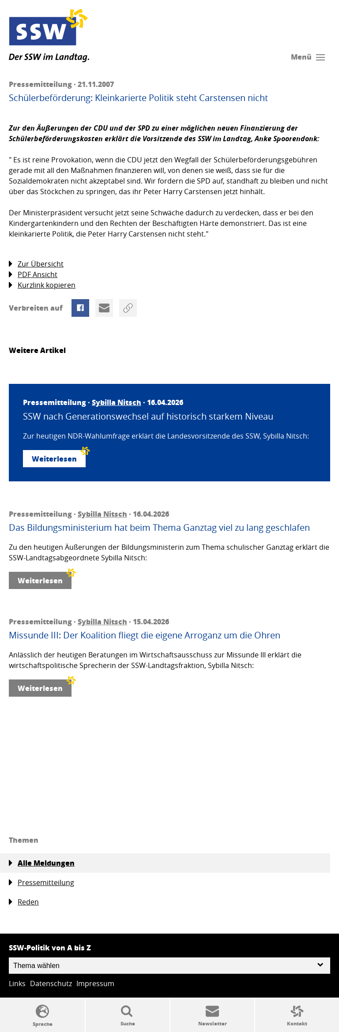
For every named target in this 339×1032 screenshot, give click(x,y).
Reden (24, 902)
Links (17, 983)
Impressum (95, 983)
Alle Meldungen (42, 863)
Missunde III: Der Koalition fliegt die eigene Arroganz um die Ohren (144, 635)
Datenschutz (51, 983)
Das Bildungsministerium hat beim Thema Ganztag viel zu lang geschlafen (159, 527)
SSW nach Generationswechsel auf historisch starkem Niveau (148, 416)
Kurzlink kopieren (42, 285)
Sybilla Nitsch (116, 402)
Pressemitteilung (41, 883)
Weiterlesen (59, 457)
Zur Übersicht (36, 264)
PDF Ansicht (33, 275)
